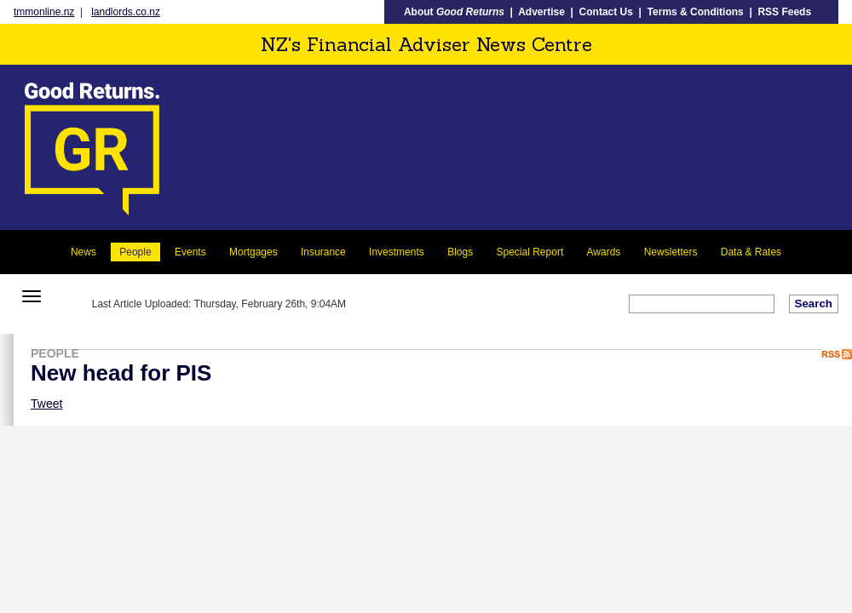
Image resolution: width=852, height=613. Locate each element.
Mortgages (253, 252)
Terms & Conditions (696, 12)
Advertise (541, 12)
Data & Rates (751, 252)
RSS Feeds (784, 12)
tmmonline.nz (44, 12)
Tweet (46, 403)
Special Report (530, 252)
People (135, 252)
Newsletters (671, 252)
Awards (604, 252)
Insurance (323, 252)
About (454, 12)
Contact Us (606, 12)
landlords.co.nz (125, 12)
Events (190, 252)
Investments (396, 252)
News (83, 252)
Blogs (460, 252)
